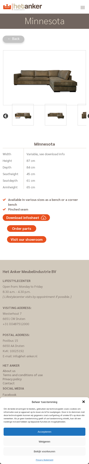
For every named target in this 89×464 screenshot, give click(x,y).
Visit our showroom (27, 239)
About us (9, 371)
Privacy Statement (44, 459)
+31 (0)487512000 (16, 324)
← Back (14, 38)
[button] (83, 401)
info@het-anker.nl (25, 356)
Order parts (21, 228)
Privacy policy (12, 379)
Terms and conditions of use (23, 375)
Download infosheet (26, 217)
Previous (4, 115)
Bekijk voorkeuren (44, 451)
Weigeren (44, 441)
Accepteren (44, 431)
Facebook (9, 394)
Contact (9, 383)
